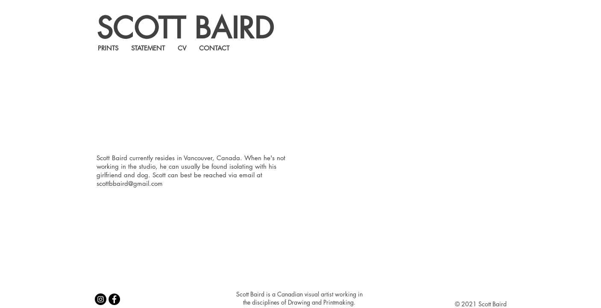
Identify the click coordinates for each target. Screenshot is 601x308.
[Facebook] (114, 299)
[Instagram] (100, 299)
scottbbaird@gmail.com (130, 183)
